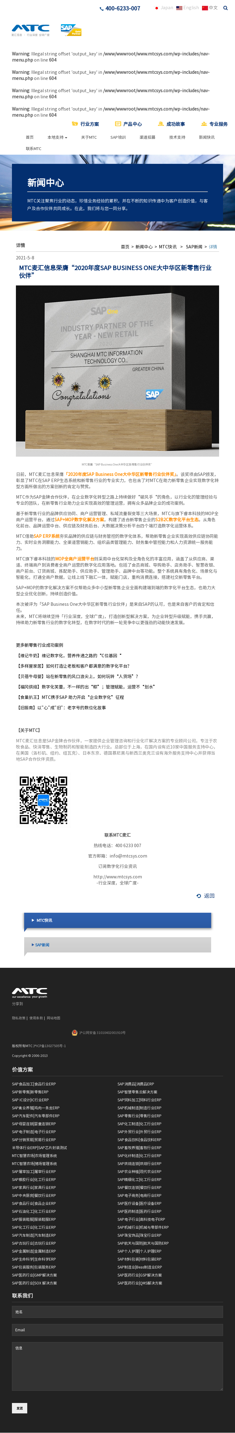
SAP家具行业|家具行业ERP (34, 1187)
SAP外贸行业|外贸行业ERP (140, 1131)
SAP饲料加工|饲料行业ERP (140, 1100)
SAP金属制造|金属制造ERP (34, 1251)
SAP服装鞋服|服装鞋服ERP (34, 1219)
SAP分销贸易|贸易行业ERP (34, 1139)
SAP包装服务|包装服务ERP (34, 1267)
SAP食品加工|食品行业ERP (34, 1084)
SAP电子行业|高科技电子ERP (141, 1219)
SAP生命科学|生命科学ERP (34, 1259)
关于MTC (89, 137)
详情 (213, 247)
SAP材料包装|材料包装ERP (140, 1259)
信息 (117, 1366)
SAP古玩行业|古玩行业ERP (34, 1243)
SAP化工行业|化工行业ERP (34, 1227)
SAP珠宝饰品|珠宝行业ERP (140, 1235)
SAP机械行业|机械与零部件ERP (143, 1227)
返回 (205, 895)
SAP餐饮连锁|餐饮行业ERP (140, 1187)
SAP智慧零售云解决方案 (137, 1092)
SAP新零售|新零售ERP (30, 1092)
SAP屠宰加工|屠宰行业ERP (34, 1171)
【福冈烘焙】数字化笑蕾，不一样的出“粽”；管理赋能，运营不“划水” (86, 687)
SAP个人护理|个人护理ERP (140, 1251)
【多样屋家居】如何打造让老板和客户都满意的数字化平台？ (74, 666)
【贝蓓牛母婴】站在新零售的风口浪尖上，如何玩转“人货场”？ (78, 676)
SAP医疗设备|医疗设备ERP (140, 1203)
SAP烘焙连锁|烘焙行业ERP (140, 1163)
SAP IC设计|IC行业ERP (30, 1100)
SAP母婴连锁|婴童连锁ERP (34, 1124)
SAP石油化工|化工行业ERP (34, 1211)
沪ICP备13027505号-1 (49, 1045)
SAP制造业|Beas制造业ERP (140, 1267)
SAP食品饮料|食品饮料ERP (140, 1139)
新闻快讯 (207, 137)
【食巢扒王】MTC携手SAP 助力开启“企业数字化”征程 (70, 697)
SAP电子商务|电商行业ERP (140, 1195)
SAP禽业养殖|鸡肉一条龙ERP (36, 1108)
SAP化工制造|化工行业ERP (140, 1124)
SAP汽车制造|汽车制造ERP (34, 1235)
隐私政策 (18, 1018)
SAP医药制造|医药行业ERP (140, 1211)
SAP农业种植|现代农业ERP (140, 1171)
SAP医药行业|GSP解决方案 (140, 1275)
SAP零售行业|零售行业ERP (140, 1116)
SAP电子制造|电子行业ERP (34, 1131)
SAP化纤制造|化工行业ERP (140, 1155)
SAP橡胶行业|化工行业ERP (34, 1179)
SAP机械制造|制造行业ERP (140, 1108)
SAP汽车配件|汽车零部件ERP (36, 1116)
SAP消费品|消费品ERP (136, 1084)
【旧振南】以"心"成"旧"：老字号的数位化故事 (61, 708)
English (187, 8)
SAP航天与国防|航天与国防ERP (143, 1243)
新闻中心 (143, 247)
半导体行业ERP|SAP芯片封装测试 (39, 1147)
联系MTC (33, 149)
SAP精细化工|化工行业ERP (140, 1179)
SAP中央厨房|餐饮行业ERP (34, 1195)
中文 (210, 8)
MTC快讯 (167, 247)
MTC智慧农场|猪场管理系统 (34, 1163)
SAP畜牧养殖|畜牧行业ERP (140, 1147)
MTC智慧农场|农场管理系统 (34, 1155)
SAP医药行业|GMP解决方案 (34, 1275)
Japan (163, 8)
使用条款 (36, 1018)
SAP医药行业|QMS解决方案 (140, 1283)
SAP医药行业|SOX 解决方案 (34, 1283)
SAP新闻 (194, 247)
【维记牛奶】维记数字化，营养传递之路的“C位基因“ (68, 656)
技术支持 (177, 137)
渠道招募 (147, 137)
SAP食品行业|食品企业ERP (34, 1203)
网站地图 (53, 1018)
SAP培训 (118, 137)
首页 (30, 137)
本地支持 (57, 137)
